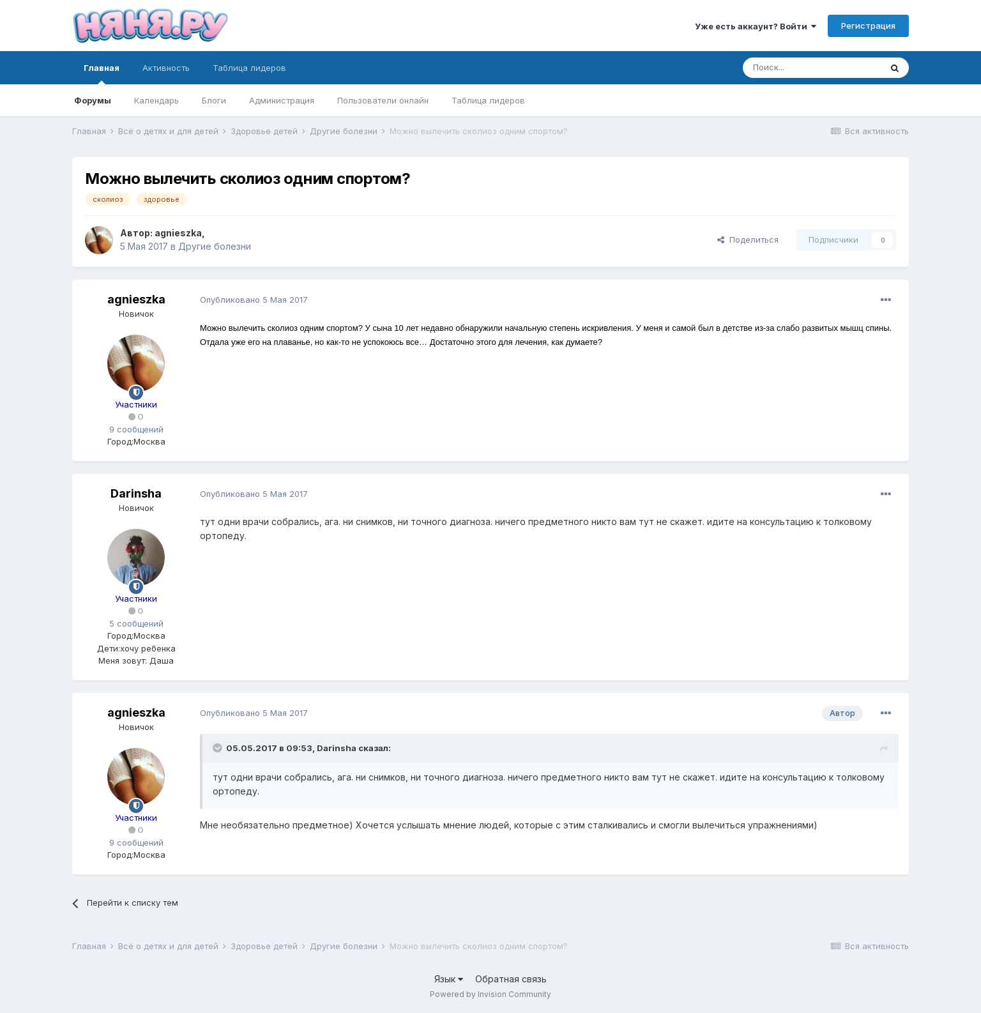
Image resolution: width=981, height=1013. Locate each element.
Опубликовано (254, 299)
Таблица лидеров (488, 100)
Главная (101, 73)
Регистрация (868, 25)
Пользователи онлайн (383, 100)
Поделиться (748, 239)
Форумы (92, 100)
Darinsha (136, 493)
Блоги (214, 100)
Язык (448, 978)
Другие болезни (214, 246)
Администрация (281, 100)
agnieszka (178, 232)
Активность (166, 68)
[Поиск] (812, 67)
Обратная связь (511, 978)
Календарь (156, 100)
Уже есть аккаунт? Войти (755, 26)
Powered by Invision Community (490, 994)
